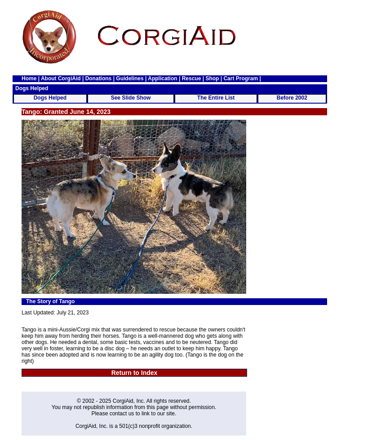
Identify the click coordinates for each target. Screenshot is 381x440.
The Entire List (216, 98)
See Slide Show (131, 98)
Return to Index (134, 372)
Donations (98, 78)
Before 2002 (292, 98)
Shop (212, 78)
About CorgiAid (61, 78)
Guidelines (129, 78)
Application (162, 78)
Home (29, 78)
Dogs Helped (50, 98)
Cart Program (240, 78)
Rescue (191, 78)
